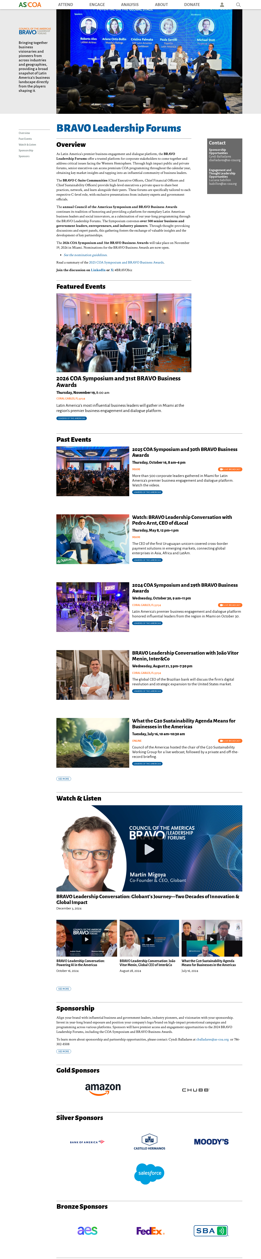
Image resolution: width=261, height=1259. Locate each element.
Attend (65, 5)
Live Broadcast (230, 469)
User (222, 4)
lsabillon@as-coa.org (223, 183)
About (161, 5)
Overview (24, 133)
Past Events (25, 138)
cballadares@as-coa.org (225, 160)
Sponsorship (26, 150)
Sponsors (24, 156)
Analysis (130, 5)
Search (238, 4)
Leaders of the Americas (147, 492)
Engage (97, 5)
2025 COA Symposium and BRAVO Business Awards (126, 262)
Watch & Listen (27, 144)
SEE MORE (63, 779)
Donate (192, 5)
